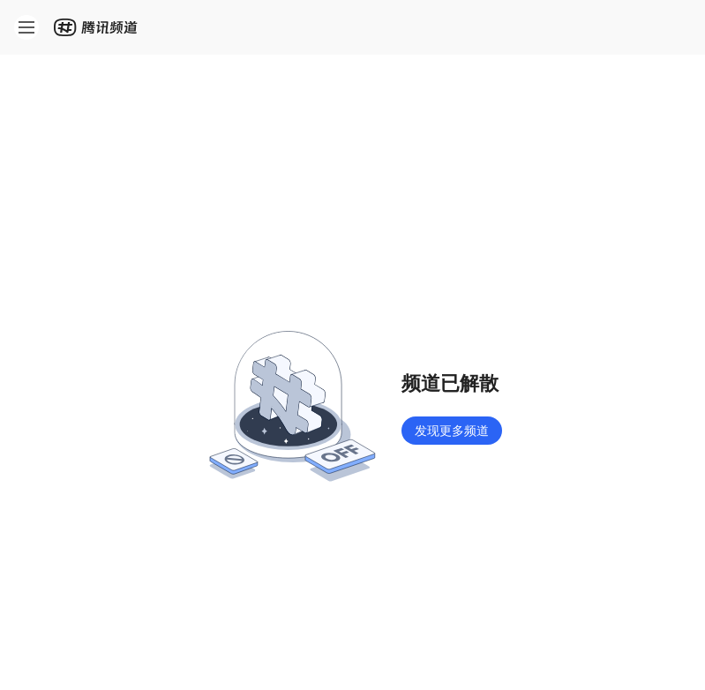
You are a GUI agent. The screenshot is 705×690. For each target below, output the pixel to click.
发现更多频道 (452, 430)
